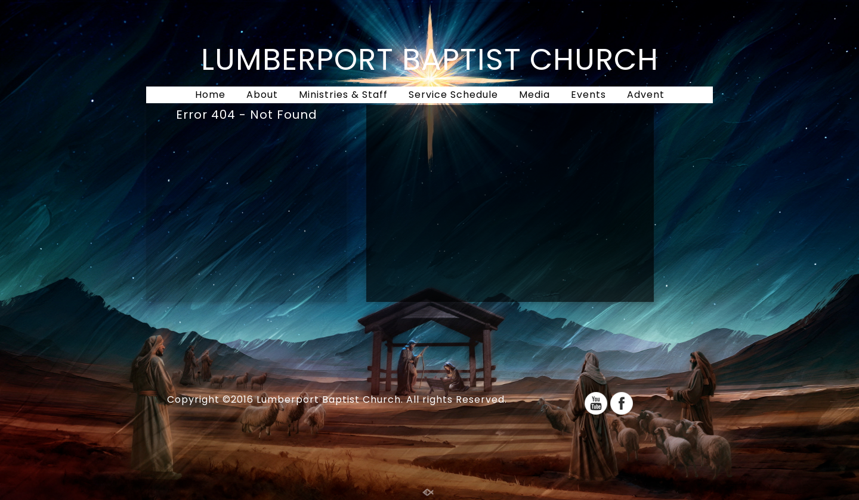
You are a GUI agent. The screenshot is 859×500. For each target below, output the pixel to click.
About (262, 94)
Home (210, 94)
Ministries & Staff (343, 94)
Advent (646, 94)
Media (534, 94)
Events (588, 94)
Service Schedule (453, 94)
